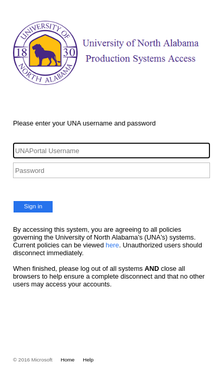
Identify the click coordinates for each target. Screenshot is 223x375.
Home (68, 359)
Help (88, 359)
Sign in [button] (33, 206)
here (112, 245)
